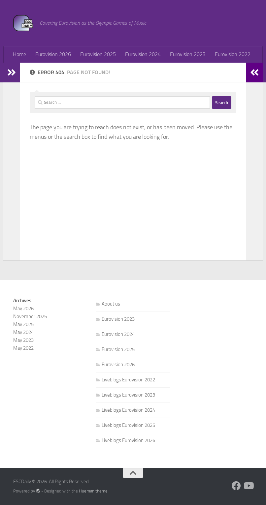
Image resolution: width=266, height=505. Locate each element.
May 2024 (23, 332)
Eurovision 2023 (188, 54)
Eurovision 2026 (53, 54)
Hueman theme (93, 491)
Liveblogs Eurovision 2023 (128, 395)
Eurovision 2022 (232, 54)
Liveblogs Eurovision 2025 (128, 425)
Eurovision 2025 (98, 54)
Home (19, 54)
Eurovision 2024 (143, 54)
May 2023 (23, 340)
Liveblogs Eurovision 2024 (128, 410)
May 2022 (23, 348)
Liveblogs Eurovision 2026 (128, 440)
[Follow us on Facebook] (236, 485)
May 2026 (23, 309)
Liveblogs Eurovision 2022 (128, 380)
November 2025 (30, 316)
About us (111, 304)
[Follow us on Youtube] (248, 485)
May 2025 (23, 324)
